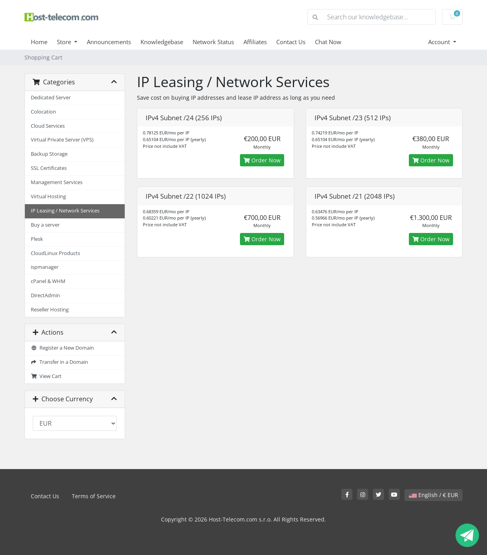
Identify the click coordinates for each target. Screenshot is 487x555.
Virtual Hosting (48, 196)
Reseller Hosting (50, 309)
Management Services (56, 182)
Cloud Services (48, 126)
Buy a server (45, 225)
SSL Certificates (49, 168)
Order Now (262, 160)
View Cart (46, 376)
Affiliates (255, 42)
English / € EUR (433, 495)
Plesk (37, 239)
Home (39, 42)
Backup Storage (49, 154)
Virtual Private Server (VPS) (62, 139)
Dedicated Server (51, 97)
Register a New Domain (62, 348)
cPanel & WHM (48, 281)
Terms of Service (94, 496)
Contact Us (290, 42)
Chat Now (328, 42)
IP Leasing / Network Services (65, 210)
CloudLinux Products (55, 253)
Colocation (43, 111)
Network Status (213, 42)
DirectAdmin (45, 295)
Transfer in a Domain (59, 362)
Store (65, 42)
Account (439, 42)
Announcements (109, 42)
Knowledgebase (161, 42)
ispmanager (44, 267)
